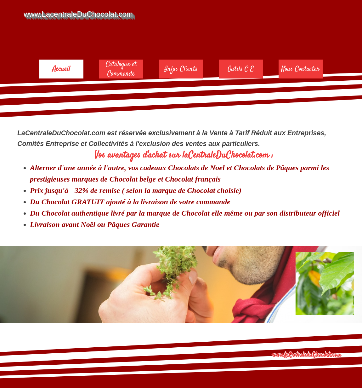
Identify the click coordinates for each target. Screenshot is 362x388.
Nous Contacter (300, 69)
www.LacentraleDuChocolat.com (78, 14)
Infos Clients (181, 69)
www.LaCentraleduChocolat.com (305, 354)
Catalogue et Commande (121, 69)
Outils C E (241, 69)
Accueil (61, 69)
